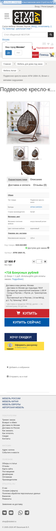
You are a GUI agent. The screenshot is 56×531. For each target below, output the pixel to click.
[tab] (18, 179)
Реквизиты (6, 499)
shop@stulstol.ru (9, 521)
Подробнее (17, 279)
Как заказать (7, 431)
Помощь (44, 55)
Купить (27, 313)
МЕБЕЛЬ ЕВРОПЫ (11, 404)
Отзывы (5, 466)
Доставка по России (11, 428)
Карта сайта (7, 469)
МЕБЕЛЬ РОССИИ (11, 398)
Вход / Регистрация (44, 6)
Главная (7, 64)
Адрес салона (8, 450)
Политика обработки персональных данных (21, 493)
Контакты (6, 439)
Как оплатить (8, 433)
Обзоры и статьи (9, 463)
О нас (4, 488)
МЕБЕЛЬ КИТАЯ (10, 401)
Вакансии (6, 496)
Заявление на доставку (12, 504)
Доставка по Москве (11, 425)
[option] (21, 153)
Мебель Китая (9, 70)
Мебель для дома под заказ (30, 64)
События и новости (10, 453)
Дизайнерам (7, 474)
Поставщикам (8, 472)
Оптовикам (7, 477)
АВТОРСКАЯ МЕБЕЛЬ (13, 407)
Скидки (34, 55)
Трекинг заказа (8, 420)
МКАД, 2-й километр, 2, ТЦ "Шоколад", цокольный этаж (27, 27)
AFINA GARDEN (36, 207)
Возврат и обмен (9, 423)
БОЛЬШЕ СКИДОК (12, 2)
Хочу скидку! (21, 337)
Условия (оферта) (10, 491)
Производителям (9, 480)
